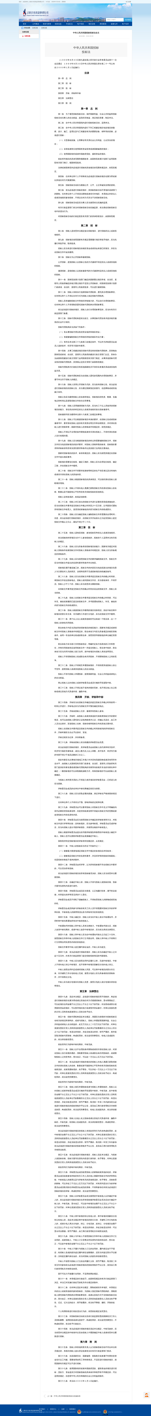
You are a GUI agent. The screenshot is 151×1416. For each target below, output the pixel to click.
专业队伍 (69, 24)
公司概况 (35, 24)
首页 (24, 24)
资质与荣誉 (47, 24)
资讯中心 (53, 1409)
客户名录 (125, 24)
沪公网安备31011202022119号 (91, 1412)
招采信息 (58, 24)
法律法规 (35, 28)
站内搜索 (128, 20)
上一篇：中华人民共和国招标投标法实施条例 (62, 1396)
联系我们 (72, 1409)
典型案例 (103, 24)
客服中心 (146, 1395)
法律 (62, 1409)
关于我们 (42, 1409)
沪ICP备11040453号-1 (115, 1412)
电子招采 (80, 24)
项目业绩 (91, 24)
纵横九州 (114, 24)
